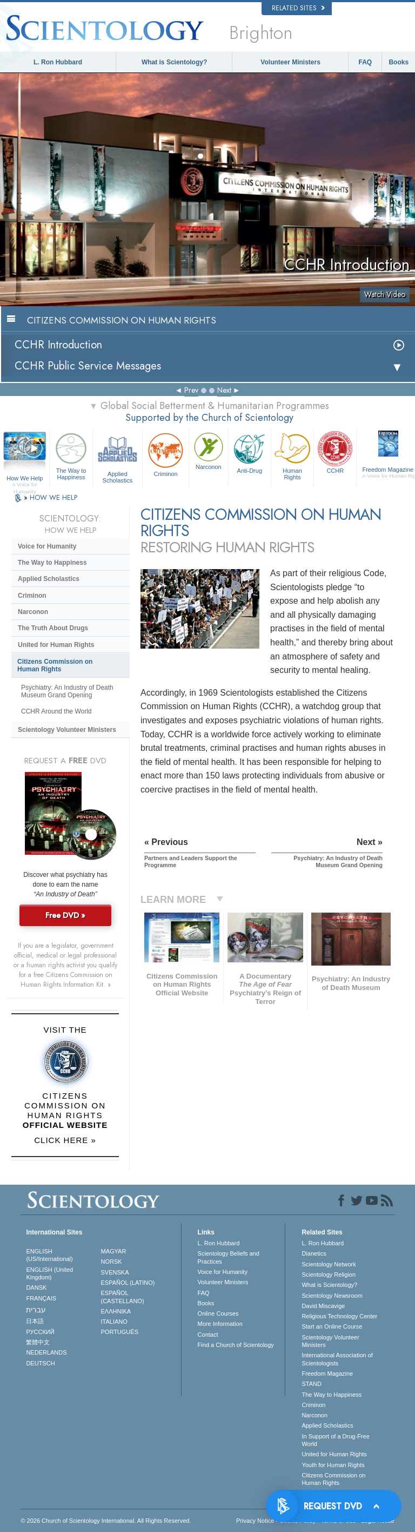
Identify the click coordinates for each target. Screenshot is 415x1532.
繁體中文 (38, 1342)
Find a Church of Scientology (236, 1345)
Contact (208, 1334)
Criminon (165, 453)
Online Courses (218, 1313)
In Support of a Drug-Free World (335, 1440)
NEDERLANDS (46, 1352)
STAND (311, 1384)
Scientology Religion (329, 1274)
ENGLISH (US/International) (49, 1255)
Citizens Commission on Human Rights (54, 665)
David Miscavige (323, 1306)
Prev (191, 390)
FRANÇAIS (41, 1298)
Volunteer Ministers (290, 62)
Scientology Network (329, 1264)
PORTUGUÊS (119, 1332)
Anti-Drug (249, 451)
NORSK (111, 1261)
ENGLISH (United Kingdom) (49, 1273)
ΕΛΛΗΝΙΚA (116, 1311)
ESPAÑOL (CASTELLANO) (122, 1297)
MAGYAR (113, 1251)
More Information (220, 1323)
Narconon (208, 450)
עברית (36, 1309)
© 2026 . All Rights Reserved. (106, 1520)
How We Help (24, 479)
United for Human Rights (56, 645)
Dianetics (314, 1253)
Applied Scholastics (117, 456)
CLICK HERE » (65, 1140)
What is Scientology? (174, 62)
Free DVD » (65, 915)
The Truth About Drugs (53, 628)
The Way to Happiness (70, 455)
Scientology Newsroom (332, 1295)
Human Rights (292, 455)
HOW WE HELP (53, 497)
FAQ (365, 62)
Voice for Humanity (47, 546)
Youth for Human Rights (333, 1465)
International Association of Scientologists (337, 1359)
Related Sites (298, 8)
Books (399, 62)
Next (224, 390)
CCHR (335, 451)
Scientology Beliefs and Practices (228, 1257)
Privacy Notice (255, 1520)
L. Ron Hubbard (58, 62)
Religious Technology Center (339, 1316)
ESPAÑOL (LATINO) (128, 1282)
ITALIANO (114, 1321)
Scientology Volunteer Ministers (67, 730)
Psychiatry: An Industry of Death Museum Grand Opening (67, 691)
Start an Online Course (332, 1326)
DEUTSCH (40, 1363)
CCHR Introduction (58, 345)
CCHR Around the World (56, 711)
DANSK (36, 1287)
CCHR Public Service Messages (88, 366)
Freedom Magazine (327, 1373)
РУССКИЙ (40, 1332)
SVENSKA (115, 1272)
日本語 (35, 1321)
